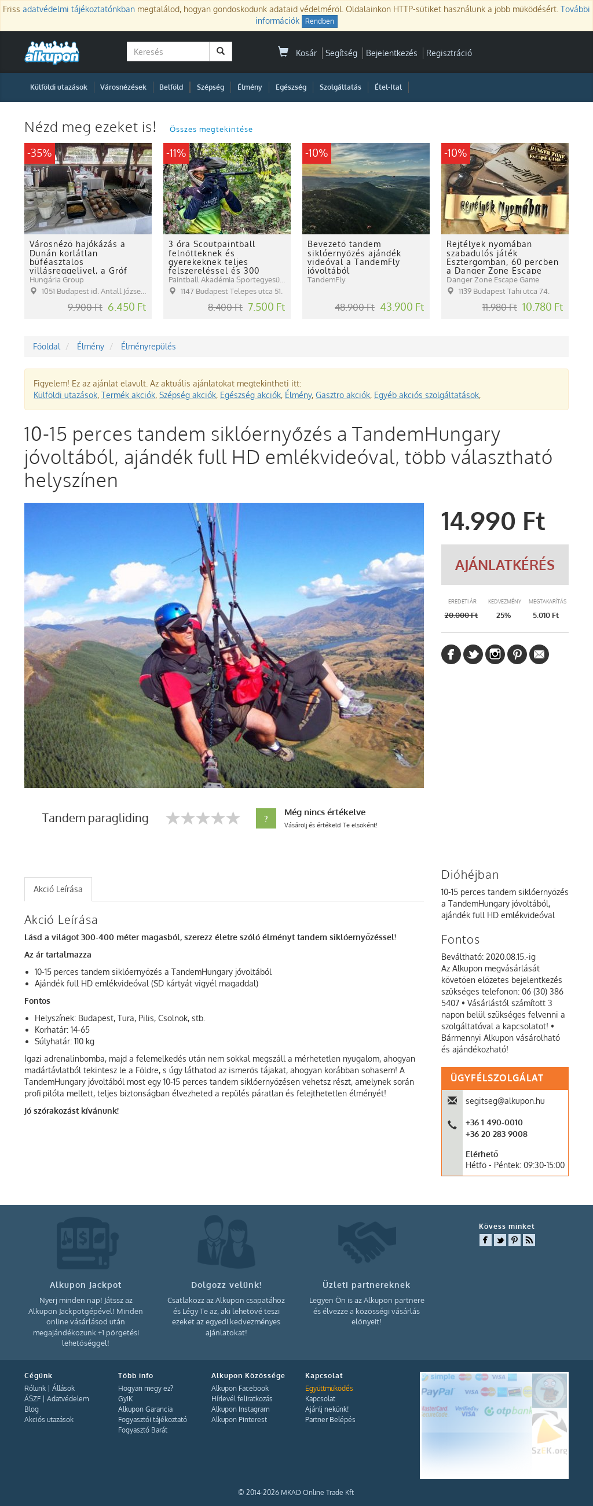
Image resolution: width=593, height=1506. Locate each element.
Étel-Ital (388, 87)
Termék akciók (128, 395)
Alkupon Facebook (240, 1388)
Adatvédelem (68, 1398)
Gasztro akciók (343, 395)
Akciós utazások (49, 1419)
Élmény (249, 87)
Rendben (319, 21)
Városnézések (123, 87)
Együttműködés (329, 1388)
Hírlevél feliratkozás (242, 1398)
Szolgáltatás (340, 87)
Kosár (297, 53)
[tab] (58, 889)
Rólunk (35, 1388)
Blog (31, 1409)
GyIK (125, 1398)
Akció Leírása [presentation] (58, 889)
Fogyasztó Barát (142, 1430)
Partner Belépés (330, 1419)
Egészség (291, 87)
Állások (63, 1388)
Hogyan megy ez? (145, 1388)
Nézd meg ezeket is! (92, 126)
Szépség (210, 87)
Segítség (341, 53)
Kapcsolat (320, 1398)
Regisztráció (449, 53)
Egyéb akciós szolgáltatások (426, 395)
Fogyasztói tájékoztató (152, 1419)
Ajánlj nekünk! (327, 1409)
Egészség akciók (250, 395)
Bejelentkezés (392, 53)
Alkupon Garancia (145, 1409)
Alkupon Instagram (240, 1409)
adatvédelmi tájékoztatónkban (79, 9)
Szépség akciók (187, 395)
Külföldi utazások (58, 87)
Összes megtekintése (211, 129)
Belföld (171, 87)
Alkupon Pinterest (239, 1419)
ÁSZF (32, 1398)
